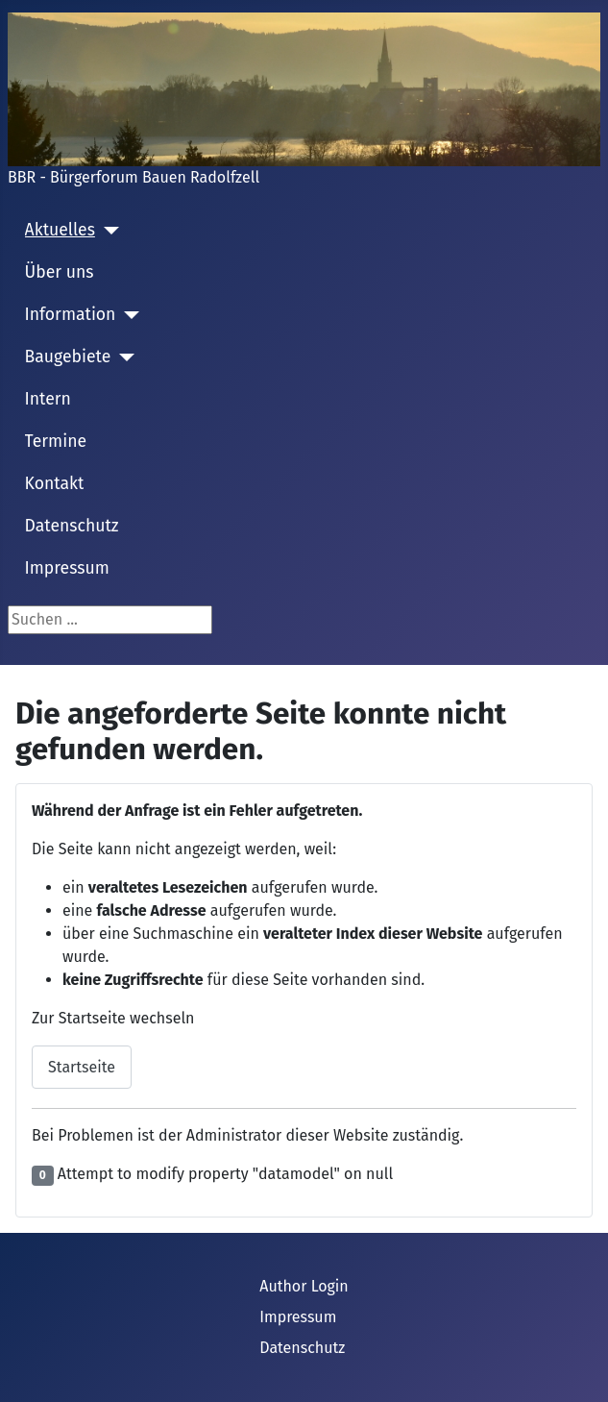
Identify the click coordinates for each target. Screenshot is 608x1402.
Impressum (67, 568)
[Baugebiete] (122, 357)
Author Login (304, 1286)
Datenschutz (72, 526)
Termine (55, 441)
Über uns (59, 272)
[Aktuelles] (107, 230)
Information (70, 315)
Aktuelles (60, 230)
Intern (48, 399)
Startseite (81, 1067)
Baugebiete (68, 357)
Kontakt (55, 484)
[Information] (127, 315)
